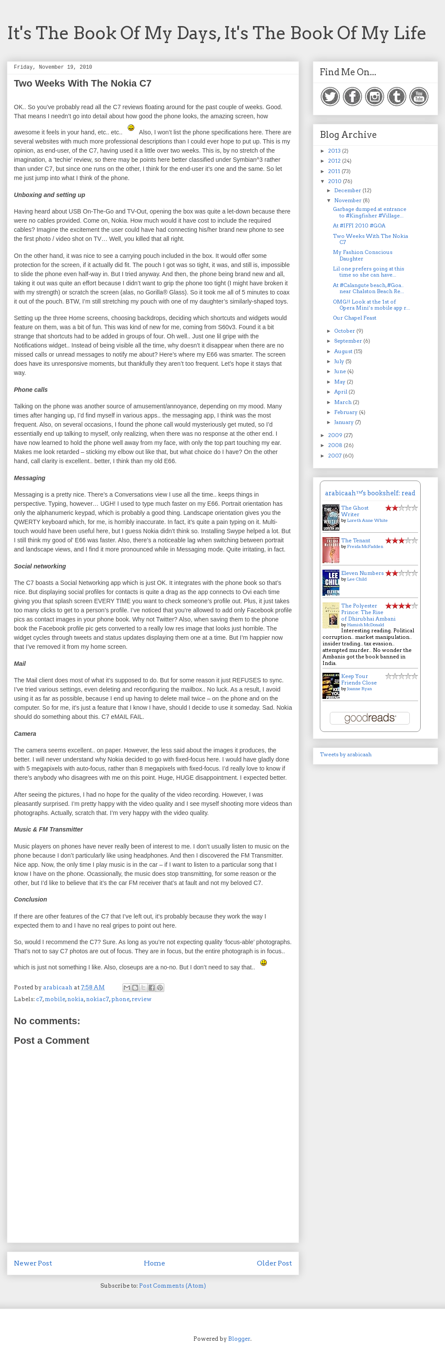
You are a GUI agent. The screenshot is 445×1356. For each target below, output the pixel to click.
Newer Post (33, 1263)
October (345, 330)
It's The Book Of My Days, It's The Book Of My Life (217, 33)
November (348, 200)
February (346, 412)
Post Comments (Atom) (172, 1286)
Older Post (274, 1263)
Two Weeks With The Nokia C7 (370, 239)
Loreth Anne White (367, 520)
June (340, 371)
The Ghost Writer (355, 511)
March (343, 402)
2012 (335, 160)
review (142, 999)
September (348, 340)
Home (154, 1263)
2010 (335, 181)
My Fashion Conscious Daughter (362, 255)
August (344, 351)
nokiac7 (97, 999)
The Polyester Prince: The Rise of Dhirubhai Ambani (368, 612)
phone (120, 999)
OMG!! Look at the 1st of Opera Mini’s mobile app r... (371, 304)
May (340, 381)
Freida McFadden (365, 546)
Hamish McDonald (365, 624)
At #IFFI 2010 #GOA (359, 225)
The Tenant (355, 540)
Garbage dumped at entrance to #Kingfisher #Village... (369, 212)
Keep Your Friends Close (359, 679)
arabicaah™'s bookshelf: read (370, 493)
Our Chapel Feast (354, 317)
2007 (335, 455)
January (344, 422)
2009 (336, 435)
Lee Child (357, 578)
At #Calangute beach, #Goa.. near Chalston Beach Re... (368, 288)
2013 (335, 150)
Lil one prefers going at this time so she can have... (368, 271)
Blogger (239, 1339)
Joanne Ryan (359, 688)
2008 (336, 445)
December (348, 190)
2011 (335, 171)
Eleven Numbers (362, 573)
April (341, 391)
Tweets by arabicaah (346, 754)
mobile (55, 999)
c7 (39, 999)
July (339, 361)
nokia (75, 999)
